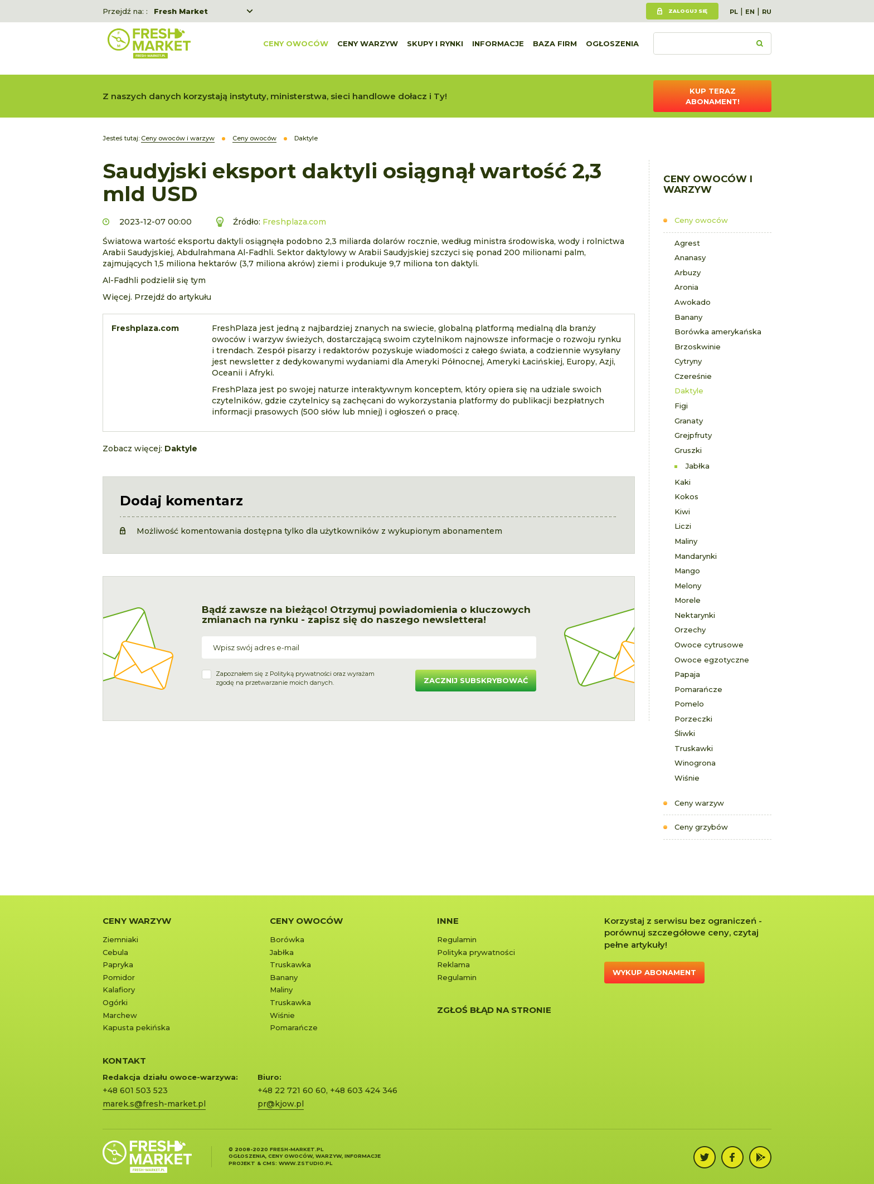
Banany (688, 317)
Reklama (453, 964)
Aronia (686, 286)
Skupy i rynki (435, 48)
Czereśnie (693, 376)
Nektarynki (694, 615)
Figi (681, 405)
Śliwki (684, 733)
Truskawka (290, 964)
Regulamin (457, 939)
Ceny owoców (295, 48)
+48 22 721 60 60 (292, 1090)
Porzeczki (693, 718)
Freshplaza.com (294, 222)
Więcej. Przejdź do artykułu (157, 297)
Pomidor (119, 977)
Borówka (287, 939)
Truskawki (693, 748)
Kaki (682, 482)
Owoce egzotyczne (711, 659)
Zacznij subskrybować (476, 680)
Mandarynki (695, 556)
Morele (687, 600)
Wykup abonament (654, 972)
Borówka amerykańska (717, 331)
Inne (448, 920)
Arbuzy (687, 272)
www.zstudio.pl (305, 1163)
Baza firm (555, 48)
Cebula (115, 952)
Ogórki (115, 1002)
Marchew (120, 1015)
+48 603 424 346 (363, 1090)
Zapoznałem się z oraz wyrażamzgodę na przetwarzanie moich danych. (295, 678)
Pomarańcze (698, 689)
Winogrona (695, 762)
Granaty (688, 420)
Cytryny (688, 361)
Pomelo (689, 703)
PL (734, 12)
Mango (687, 570)
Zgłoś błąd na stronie (494, 1010)
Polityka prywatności (476, 952)
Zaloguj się (687, 11)
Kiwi (682, 511)
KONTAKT (124, 1060)
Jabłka (698, 465)
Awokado (692, 302)
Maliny (685, 541)
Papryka (118, 964)
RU (766, 12)
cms (269, 1163)
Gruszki (688, 450)
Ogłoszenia (612, 48)
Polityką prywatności (301, 674)
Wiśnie (687, 777)
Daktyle (688, 390)
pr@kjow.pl (281, 1104)
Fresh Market (181, 11)
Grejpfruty (693, 435)
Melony (687, 585)
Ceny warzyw (367, 48)
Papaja (687, 674)
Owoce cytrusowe (709, 644)
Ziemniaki (120, 939)
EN (750, 12)
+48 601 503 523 (135, 1090)
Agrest (687, 242)
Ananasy (690, 257)
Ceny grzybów (701, 826)
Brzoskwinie (697, 346)
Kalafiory (119, 989)
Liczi (682, 526)
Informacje (498, 48)
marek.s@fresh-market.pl (154, 1104)
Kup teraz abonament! (713, 96)
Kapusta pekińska (136, 1027)
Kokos (686, 496)
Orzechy (690, 629)
